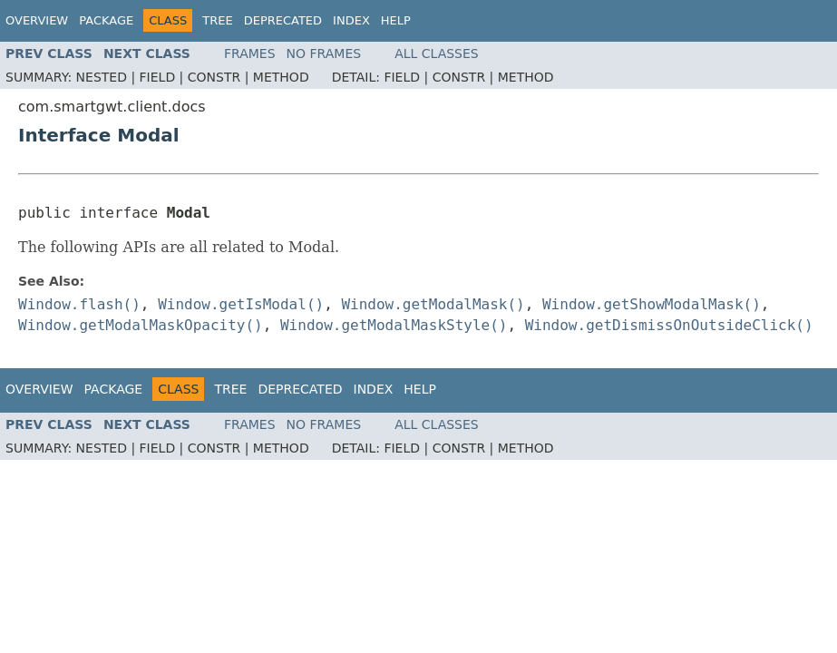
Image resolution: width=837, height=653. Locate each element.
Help (396, 20)
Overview (36, 20)
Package (106, 20)
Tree (217, 20)
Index (351, 20)
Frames (250, 53)
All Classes (436, 53)
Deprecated (283, 20)
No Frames (324, 53)
